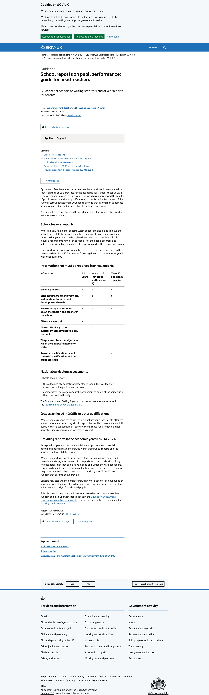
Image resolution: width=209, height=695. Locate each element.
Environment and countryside (100, 628)
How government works (141, 652)
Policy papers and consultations (145, 640)
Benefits (45, 616)
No (91, 584)
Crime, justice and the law (55, 646)
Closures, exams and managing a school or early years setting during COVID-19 (80, 58)
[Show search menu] (164, 47)
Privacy (52, 676)
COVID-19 (77, 55)
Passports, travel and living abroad (103, 646)
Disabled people (49, 652)
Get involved (135, 658)
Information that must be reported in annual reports (67, 158)
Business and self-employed (56, 628)
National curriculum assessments (59, 162)
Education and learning (97, 616)
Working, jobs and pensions (99, 658)
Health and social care (60, 55)
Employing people (94, 622)
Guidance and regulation (141, 628)
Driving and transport (52, 658)
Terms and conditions (121, 676)
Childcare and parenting (54, 634)
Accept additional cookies (56, 36)
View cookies (113, 36)
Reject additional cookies (89, 36)
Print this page (52, 181)
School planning (48, 551)
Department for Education (59, 108)
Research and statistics (141, 634)
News (131, 622)
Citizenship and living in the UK (57, 640)
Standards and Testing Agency (90, 108)
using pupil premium (54, 503)
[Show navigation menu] (153, 47)
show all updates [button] (73, 514)
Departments (135, 616)
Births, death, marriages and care (59, 622)
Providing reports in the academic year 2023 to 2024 (68, 170)
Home (43, 55)
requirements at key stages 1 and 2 (64, 404)
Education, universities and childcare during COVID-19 (111, 55)
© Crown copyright (158, 693)
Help (43, 676)
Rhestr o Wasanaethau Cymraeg (58, 680)
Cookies (63, 676)
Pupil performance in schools (55, 546)
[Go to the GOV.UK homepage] (51, 47)
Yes (75, 584)
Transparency (135, 646)
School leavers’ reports (54, 154)
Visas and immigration (96, 652)
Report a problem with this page (148, 584)
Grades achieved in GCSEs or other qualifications (66, 166)
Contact (103, 676)
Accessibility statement (83, 676)
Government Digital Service (93, 680)
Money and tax (93, 640)
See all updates (74, 115)
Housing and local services (99, 634)
